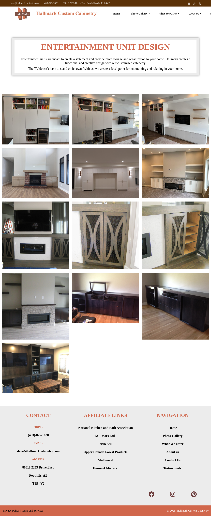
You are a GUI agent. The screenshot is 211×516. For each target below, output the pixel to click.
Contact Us (173, 460)
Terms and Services (32, 510)
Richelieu (105, 444)
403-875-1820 (51, 3)
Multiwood (105, 460)
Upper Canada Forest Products (105, 452)
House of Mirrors (105, 468)
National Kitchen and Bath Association (105, 428)
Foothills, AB (38, 475)
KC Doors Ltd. (105, 436)
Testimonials (172, 468)
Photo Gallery (172, 436)
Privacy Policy (10, 510)
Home (172, 428)
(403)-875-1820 (38, 435)
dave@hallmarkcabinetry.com (25, 3)
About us (172, 452)
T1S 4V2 (38, 483)
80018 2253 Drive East (38, 467)
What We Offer (172, 444)
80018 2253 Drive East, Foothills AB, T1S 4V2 (86, 3)
